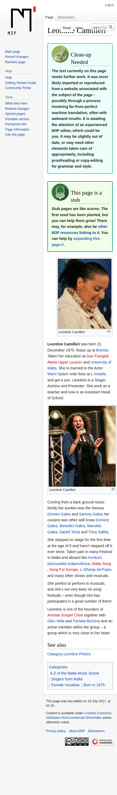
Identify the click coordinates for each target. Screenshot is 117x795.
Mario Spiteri (58, 374)
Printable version (17, 119)
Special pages (15, 114)
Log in (109, 5)
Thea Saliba (98, 532)
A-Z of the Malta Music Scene (74, 673)
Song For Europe (64, 569)
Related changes (17, 109)
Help (8, 77)
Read (62, 28)
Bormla (102, 350)
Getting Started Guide (20, 83)
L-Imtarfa (98, 374)
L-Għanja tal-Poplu (95, 569)
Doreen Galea (59, 514)
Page (49, 17)
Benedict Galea (72, 526)
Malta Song (101, 564)
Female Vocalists (65, 685)
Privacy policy (56, 731)
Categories (58, 667)
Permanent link (16, 124)
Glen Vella (56, 621)
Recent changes (16, 57)
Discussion (66, 17)
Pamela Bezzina (86, 621)
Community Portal (18, 88)
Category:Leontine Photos (69, 654)
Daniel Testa (69, 532)
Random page (15, 62)
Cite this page (15, 134)
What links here (16, 103)
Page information (17, 129)
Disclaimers (96, 731)
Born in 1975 (94, 685)
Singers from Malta (66, 679)
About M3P (77, 731)
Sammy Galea (91, 514)
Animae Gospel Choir (65, 615)
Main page (12, 52)
